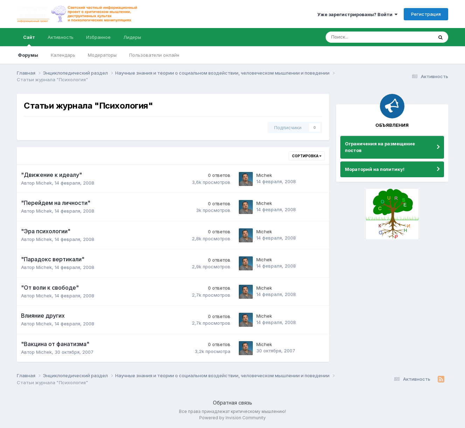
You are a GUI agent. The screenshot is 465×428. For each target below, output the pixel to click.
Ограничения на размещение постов (380, 147)
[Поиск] (360, 37)
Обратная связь (232, 403)
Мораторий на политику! (374, 169)
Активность (61, 37)
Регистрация (426, 14)
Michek (44, 183)
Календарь (63, 55)
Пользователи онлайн (154, 55)
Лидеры (132, 37)
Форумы (28, 55)
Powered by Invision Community (232, 417)
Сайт (29, 40)
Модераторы (102, 55)
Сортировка (306, 156)
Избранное (98, 37)
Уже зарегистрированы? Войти (357, 14)
